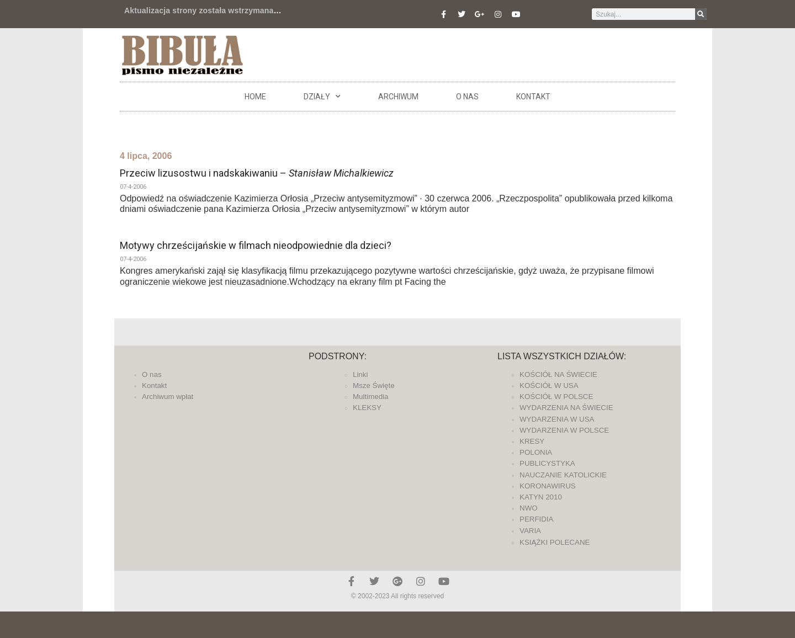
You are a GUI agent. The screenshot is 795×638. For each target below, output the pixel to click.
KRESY (532, 441)
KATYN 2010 (541, 497)
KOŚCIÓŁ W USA (549, 385)
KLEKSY (367, 407)
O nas (467, 96)
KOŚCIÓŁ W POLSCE (556, 396)
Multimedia (370, 396)
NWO (529, 508)
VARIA (530, 531)
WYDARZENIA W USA (557, 419)
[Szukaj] (701, 14)
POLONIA (536, 452)
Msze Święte (374, 385)
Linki (360, 374)
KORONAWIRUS (548, 486)
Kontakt (533, 96)
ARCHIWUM (398, 96)
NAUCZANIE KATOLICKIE (563, 475)
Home (255, 96)
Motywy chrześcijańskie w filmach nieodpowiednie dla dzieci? (255, 245)
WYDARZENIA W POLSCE (564, 430)
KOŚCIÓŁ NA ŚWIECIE (558, 374)
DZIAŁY (322, 96)
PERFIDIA (536, 519)
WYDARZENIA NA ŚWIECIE (566, 407)
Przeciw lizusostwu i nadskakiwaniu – (257, 173)
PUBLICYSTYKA (547, 463)
